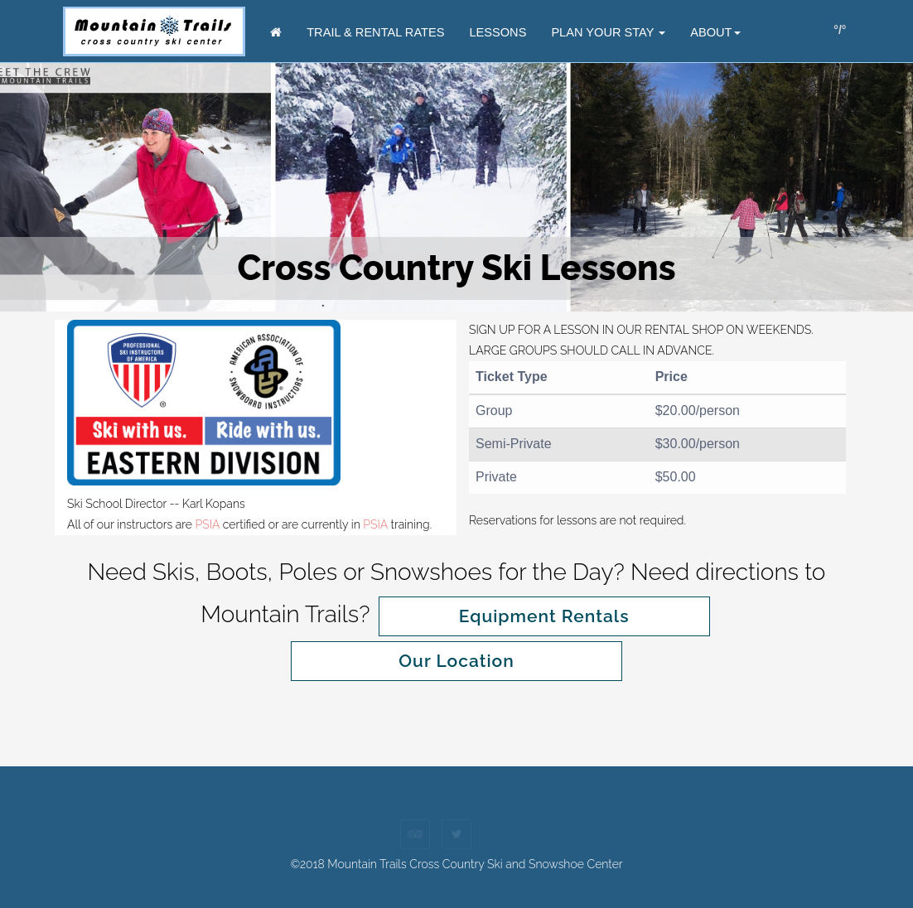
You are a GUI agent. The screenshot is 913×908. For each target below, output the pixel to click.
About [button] (715, 32)
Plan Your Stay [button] (608, 32)
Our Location (456, 660)
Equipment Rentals (544, 616)
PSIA (208, 524)
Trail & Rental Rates (375, 32)
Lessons (497, 32)
